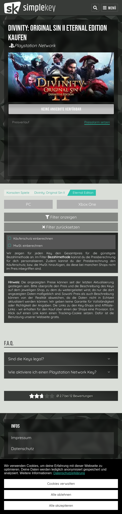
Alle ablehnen (61, 494)
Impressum (21, 437)
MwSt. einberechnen (25, 246)
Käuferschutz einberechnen (30, 238)
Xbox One (87, 204)
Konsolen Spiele (17, 193)
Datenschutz (22, 448)
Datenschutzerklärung (69, 473)
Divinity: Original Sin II (49, 193)
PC (28, 204)
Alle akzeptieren (61, 505)
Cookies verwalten (61, 484)
